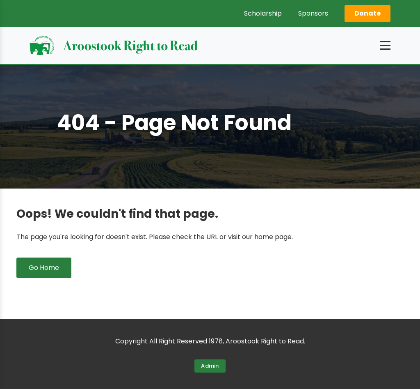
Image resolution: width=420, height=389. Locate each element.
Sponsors (313, 13)
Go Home (44, 267)
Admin (210, 366)
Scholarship (263, 13)
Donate (367, 13)
